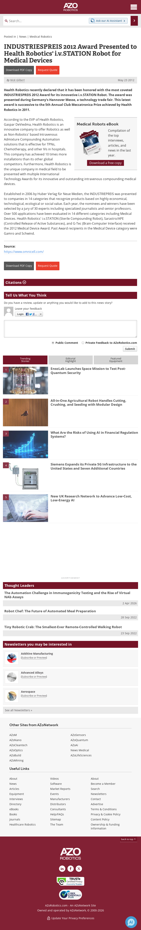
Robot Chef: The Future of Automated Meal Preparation (50, 611)
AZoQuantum (79, 740)
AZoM (13, 735)
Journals (14, 819)
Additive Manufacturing (37, 653)
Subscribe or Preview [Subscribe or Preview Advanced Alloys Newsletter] (34, 676)
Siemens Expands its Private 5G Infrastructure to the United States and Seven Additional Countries (94, 466)
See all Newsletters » (18, 710)
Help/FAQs (57, 814)
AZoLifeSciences (81, 755)
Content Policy (100, 819)
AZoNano (15, 740)
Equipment (16, 794)
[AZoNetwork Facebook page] (70, 869)
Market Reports (60, 789)
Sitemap (55, 819)
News (22, 36)
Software (56, 784)
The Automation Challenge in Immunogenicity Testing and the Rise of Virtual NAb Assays (67, 595)
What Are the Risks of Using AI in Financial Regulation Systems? (94, 434)
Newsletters (98, 794)
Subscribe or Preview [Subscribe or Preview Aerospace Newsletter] (34, 695)
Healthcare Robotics (22, 824)
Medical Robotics (41, 36)
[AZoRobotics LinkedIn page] (62, 869)
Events (54, 794)
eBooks (14, 809)
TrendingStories (25, 360)
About (13, 778)
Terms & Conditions (104, 809)
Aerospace (28, 691)
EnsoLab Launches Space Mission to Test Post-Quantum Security (88, 370)
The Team (56, 824)
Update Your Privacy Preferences (70, 918)
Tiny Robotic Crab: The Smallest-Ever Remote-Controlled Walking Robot (63, 627)
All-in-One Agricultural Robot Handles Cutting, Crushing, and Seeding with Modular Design (88, 402)
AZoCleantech (18, 745)
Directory (15, 804)
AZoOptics (16, 750)
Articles (14, 789)
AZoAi (74, 745)
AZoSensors (78, 735)
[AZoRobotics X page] (79, 869)
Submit (130, 349)
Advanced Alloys (32, 672)
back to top (128, 839)
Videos (54, 778)
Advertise (97, 804)
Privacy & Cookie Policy (105, 814)
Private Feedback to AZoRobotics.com (111, 343)
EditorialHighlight (70, 360)
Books (13, 814)
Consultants (58, 809)
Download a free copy (105, 163)
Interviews (16, 799)
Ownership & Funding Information (105, 826)
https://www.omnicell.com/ (24, 252)
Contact (96, 799)
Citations (15, 282)
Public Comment (66, 343)
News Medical (80, 750)
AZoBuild (15, 755)
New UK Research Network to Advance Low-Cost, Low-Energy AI (91, 498)
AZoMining (16, 760)
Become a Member (103, 784)
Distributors (58, 804)
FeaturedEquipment (115, 360)
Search (95, 789)
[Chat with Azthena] (131, 922)
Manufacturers (60, 799)
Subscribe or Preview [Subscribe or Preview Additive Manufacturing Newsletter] (34, 657)
